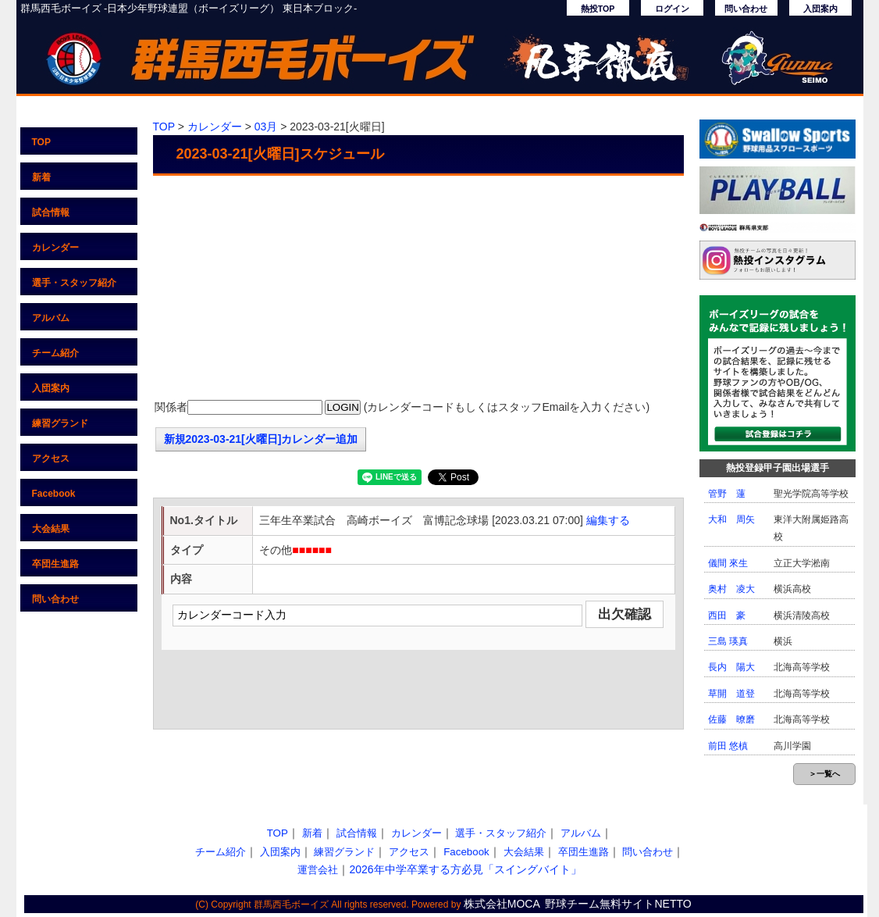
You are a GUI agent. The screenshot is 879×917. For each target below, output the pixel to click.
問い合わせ (745, 8)
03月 (266, 126)
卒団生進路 (55, 563)
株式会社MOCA (502, 903)
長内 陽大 (731, 667)
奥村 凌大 (731, 588)
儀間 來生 (728, 563)
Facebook (54, 493)
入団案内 (820, 8)
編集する (608, 520)
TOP (41, 142)
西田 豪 (727, 615)
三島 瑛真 (728, 641)
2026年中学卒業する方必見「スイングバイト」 (465, 869)
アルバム (50, 317)
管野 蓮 (727, 493)
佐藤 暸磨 (731, 719)
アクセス (50, 458)
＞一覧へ (824, 773)
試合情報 (50, 212)
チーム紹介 (55, 353)
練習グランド (60, 423)
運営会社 (317, 870)
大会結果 (50, 528)
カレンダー (55, 247)
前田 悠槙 (728, 745)
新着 (41, 177)
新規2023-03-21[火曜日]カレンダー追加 (261, 439)
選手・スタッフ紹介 (74, 282)
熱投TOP (598, 8)
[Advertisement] (418, 289)
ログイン (672, 8)
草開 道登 (731, 693)
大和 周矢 (731, 519)
